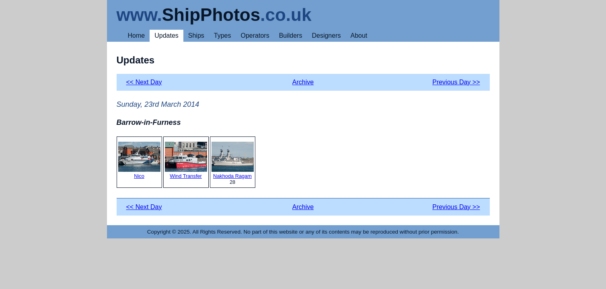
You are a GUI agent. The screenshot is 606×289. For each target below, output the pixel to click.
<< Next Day (144, 82)
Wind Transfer (186, 160)
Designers (326, 35)
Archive (303, 82)
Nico (139, 160)
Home (136, 35)
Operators (255, 35)
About (358, 35)
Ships (196, 35)
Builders (290, 35)
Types (222, 35)
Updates (166, 35)
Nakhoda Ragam (233, 160)
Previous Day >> (456, 82)
